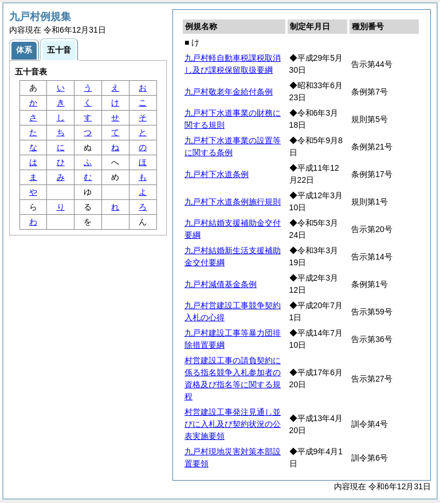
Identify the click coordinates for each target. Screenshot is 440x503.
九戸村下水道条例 (216, 174)
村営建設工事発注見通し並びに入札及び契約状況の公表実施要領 (232, 424)
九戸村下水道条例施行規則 (232, 201)
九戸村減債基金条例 (220, 284)
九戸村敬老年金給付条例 (228, 91)
